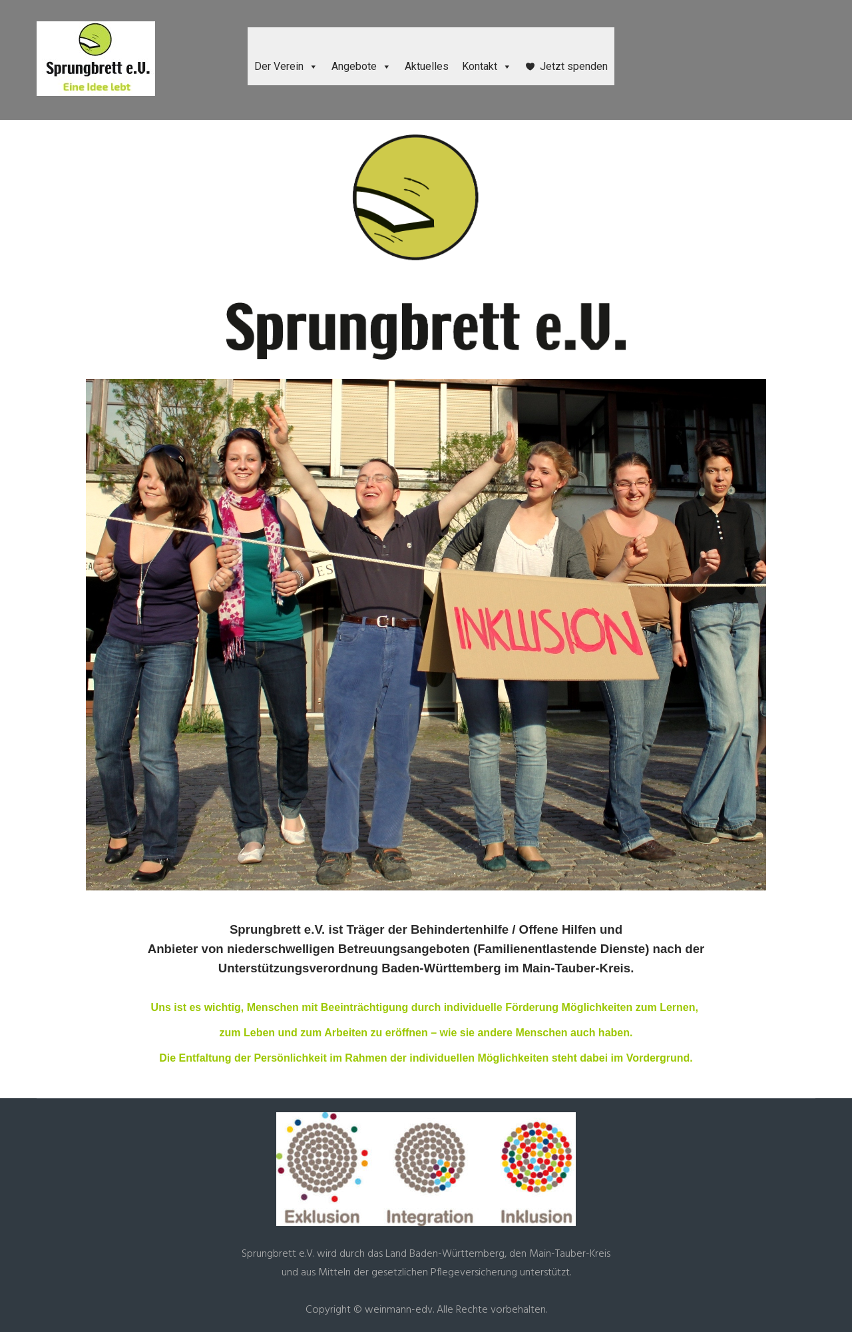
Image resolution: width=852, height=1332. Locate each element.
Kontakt (487, 66)
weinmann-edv (399, 1310)
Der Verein (286, 66)
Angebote (361, 66)
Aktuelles (427, 66)
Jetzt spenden (574, 66)
